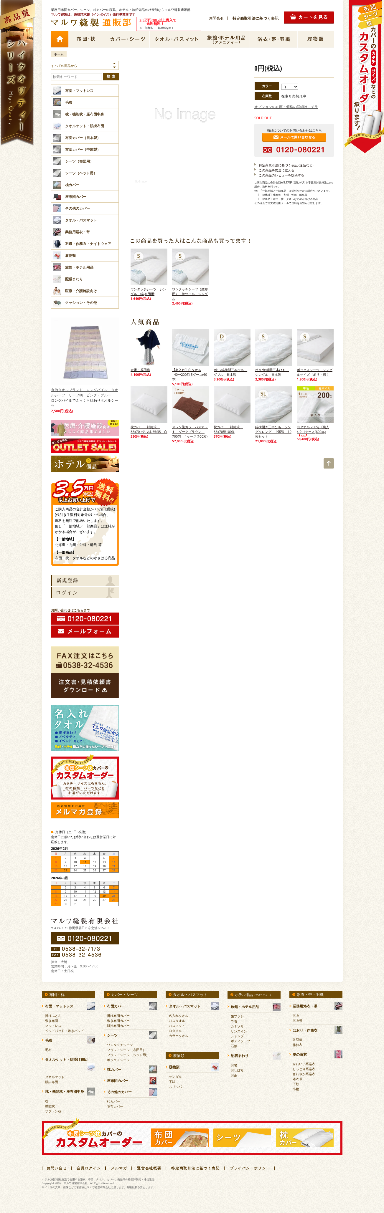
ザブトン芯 (53, 1111)
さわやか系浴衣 (304, 1074)
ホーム (59, 39)
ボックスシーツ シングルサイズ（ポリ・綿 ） (314, 372)
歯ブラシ (237, 1016)
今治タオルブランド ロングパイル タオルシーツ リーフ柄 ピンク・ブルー (85, 357)
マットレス (53, 1025)
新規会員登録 (85, 580)
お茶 (234, 1075)
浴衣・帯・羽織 (274, 39)
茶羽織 (297, 1039)
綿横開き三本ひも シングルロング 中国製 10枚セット (273, 431)
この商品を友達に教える (276, 170)
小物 (296, 1089)
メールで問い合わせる (294, 137)
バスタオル (177, 1020)
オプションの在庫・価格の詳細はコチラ (286, 106)
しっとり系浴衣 (304, 1069)
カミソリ (237, 1026)
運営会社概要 (149, 1168)
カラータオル (178, 1035)
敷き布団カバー (118, 1020)
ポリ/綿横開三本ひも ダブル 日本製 (230, 372)
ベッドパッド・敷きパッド (64, 1030)
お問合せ (216, 18)
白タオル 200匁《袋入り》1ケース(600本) (313, 431)
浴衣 (296, 1015)
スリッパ (175, 1086)
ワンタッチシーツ (120, 1044)
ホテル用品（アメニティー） (226, 39)
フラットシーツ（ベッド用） (128, 1055)
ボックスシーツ (118, 1060)
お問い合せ (57, 1168)
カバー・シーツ (127, 39)
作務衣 (297, 1044)
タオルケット (55, 1077)
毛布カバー (115, 1106)
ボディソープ (240, 1041)
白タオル (175, 1030)
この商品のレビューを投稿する (281, 175)
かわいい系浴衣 (304, 1064)
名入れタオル (178, 1015)
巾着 (234, 1021)
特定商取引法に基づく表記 (255, 18)
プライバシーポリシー (250, 1168)
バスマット (177, 1025)
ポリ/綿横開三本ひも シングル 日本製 (272, 372)
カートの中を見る (309, 17)
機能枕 (50, 1106)
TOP (329, 463)
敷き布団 (51, 1020)
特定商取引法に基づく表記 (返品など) (286, 165)
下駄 (172, 1081)
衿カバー (113, 1101)
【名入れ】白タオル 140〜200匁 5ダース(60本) (189, 374)
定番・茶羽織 (140, 370)
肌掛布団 (51, 1082)
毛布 (48, 1049)
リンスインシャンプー (239, 1033)
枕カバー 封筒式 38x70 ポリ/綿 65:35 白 (149, 429)
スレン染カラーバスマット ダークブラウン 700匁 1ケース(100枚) (190, 431)
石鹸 (234, 1046)
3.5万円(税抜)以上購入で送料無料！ (85, 489)
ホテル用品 (253, 994)
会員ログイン (89, 1168)
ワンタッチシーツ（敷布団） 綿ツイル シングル (190, 294)
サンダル (175, 1076)
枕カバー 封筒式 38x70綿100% (228, 429)
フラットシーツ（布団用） (126, 1049)
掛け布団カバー (118, 1015)
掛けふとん (53, 1015)
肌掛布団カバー (118, 1025)
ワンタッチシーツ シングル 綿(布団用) (148, 291)
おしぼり (237, 1070)
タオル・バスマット (176, 39)
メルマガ (119, 1168)
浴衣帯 (297, 1020)
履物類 (316, 39)
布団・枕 (86, 39)
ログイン (85, 592)
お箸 (234, 1065)
